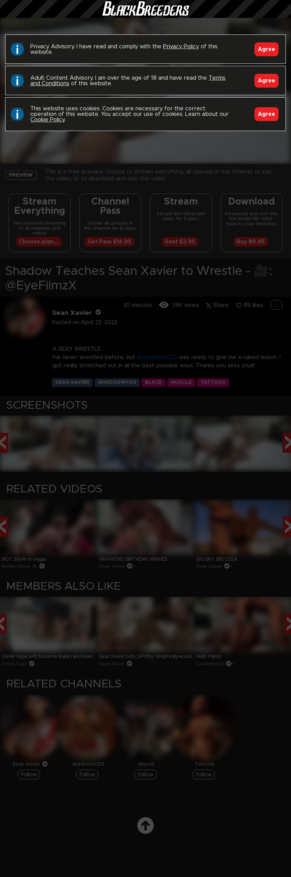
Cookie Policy (47, 119)
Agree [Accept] (266, 49)
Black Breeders (145, 15)
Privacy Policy (181, 46)
